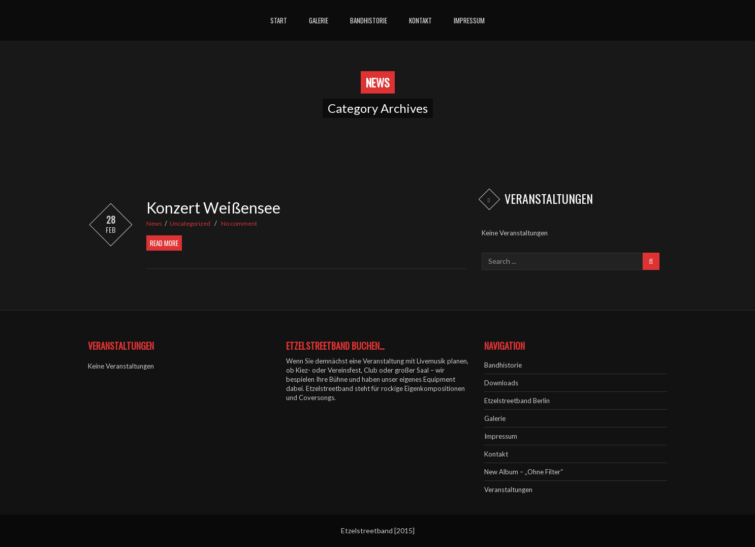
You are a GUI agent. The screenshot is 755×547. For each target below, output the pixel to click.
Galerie (318, 20)
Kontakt (420, 20)
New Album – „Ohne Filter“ (523, 472)
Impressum (469, 20)
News (154, 223)
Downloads (501, 383)
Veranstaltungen (508, 489)
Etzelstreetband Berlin (517, 401)
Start (278, 20)
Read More (164, 243)
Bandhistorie (368, 20)
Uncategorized (190, 223)
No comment (239, 223)
